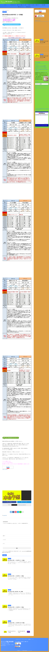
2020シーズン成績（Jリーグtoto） (36, 5)
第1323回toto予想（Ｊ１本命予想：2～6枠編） (16, 607)
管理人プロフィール (20, 6)
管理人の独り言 (28, 6)
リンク (32, 639)
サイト (4, 543)
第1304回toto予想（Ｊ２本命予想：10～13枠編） (16, 560)
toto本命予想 (5, 515)
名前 (4, 535)
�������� (46, 123)
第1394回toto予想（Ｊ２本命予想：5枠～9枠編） (16, 622)
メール (4, 539)
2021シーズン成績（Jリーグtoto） (28, 5)
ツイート (36, 64)
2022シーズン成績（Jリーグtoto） (20, 5)
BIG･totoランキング (38, 17)
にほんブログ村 (4, 469)
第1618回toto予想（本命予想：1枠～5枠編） (15, 591)
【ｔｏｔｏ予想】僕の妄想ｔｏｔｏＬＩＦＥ (10, 1)
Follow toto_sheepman (22, 504)
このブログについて (18, 639)
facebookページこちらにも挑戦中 (41, 67)
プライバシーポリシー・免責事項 (26, 639)
